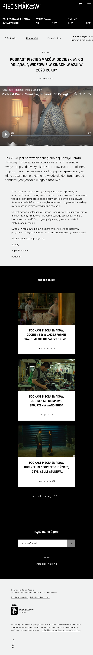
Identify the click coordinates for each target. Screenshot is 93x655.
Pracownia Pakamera (30, 593)
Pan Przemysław (49, 593)
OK (71, 543)
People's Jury (54, 38)
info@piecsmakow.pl (46, 563)
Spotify (15, 244)
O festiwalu (10, 38)
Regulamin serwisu (19, 597)
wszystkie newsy (42, 496)
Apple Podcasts (20, 250)
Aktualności (32, 38)
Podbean (16, 256)
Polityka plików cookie (40, 597)
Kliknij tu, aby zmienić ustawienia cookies (61, 630)
